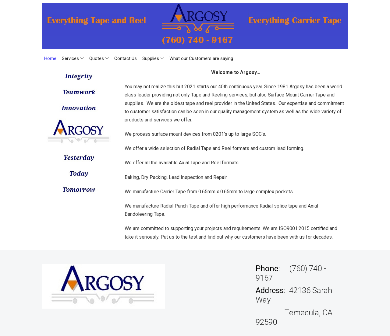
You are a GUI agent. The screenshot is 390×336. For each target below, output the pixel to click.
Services (73, 58)
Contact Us (125, 58)
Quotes (99, 58)
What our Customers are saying (201, 58)
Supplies (153, 58)
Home (50, 58)
